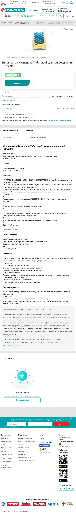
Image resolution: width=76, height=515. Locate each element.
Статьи (41, 438)
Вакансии (4, 451)
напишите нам (66, 120)
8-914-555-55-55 (53, 120)
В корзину (17, 83)
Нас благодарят (6, 447)
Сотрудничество (6, 454)
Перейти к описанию (9, 100)
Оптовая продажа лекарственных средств (49, 2)
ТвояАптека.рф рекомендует (27, 15)
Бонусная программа (67, 2)
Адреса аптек (24, 2)
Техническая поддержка (26, 460)
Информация (35, 2)
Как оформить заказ (14, 2)
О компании (4, 2)
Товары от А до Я (6, 462)
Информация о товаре (10, 130)
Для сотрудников (6, 458)
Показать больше (22, 400)
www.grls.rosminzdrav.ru (11, 345)
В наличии (29, 130)
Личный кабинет (23, 447)
